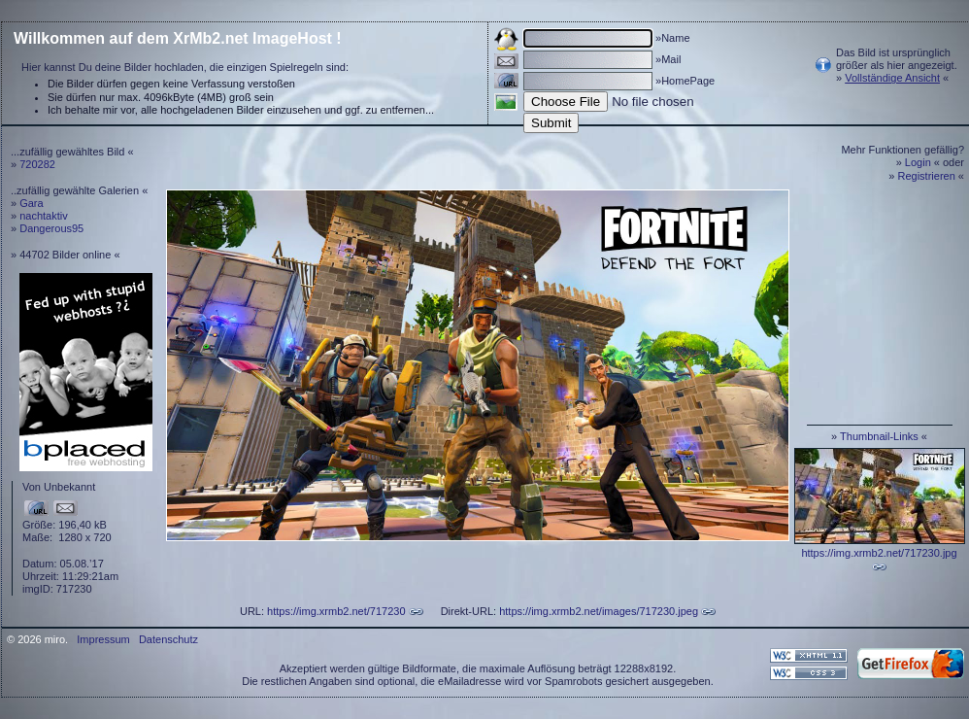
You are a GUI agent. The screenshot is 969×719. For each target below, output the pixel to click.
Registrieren (926, 176)
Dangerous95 (51, 228)
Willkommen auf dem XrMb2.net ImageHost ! (178, 38)
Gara (31, 203)
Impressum (103, 639)
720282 (37, 164)
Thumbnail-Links (879, 436)
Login (918, 162)
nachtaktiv (43, 216)
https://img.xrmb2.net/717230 (336, 611)
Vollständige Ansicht (892, 78)
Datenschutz (168, 639)
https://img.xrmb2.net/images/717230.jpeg (598, 611)
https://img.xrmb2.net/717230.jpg (878, 553)
